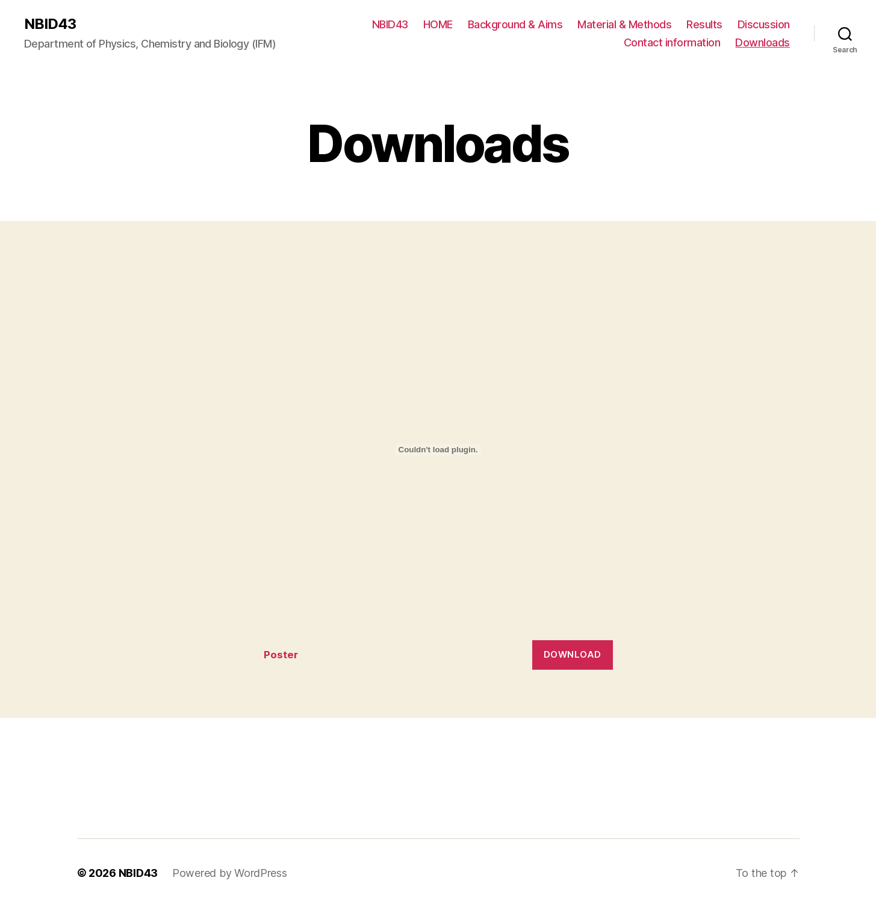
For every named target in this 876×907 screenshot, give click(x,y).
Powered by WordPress (229, 873)
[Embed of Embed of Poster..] (438, 450)
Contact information (672, 42)
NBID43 (50, 24)
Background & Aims (515, 24)
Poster (281, 655)
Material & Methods (624, 24)
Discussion (764, 24)
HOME (438, 24)
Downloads (762, 42)
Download (572, 654)
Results (704, 24)
